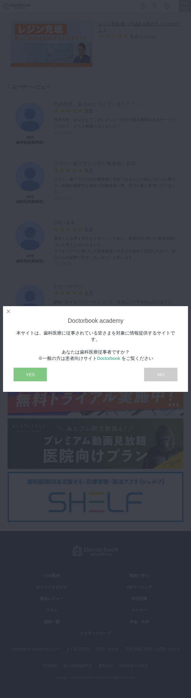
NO (160, 374)
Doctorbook (108, 358)
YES (30, 374)
